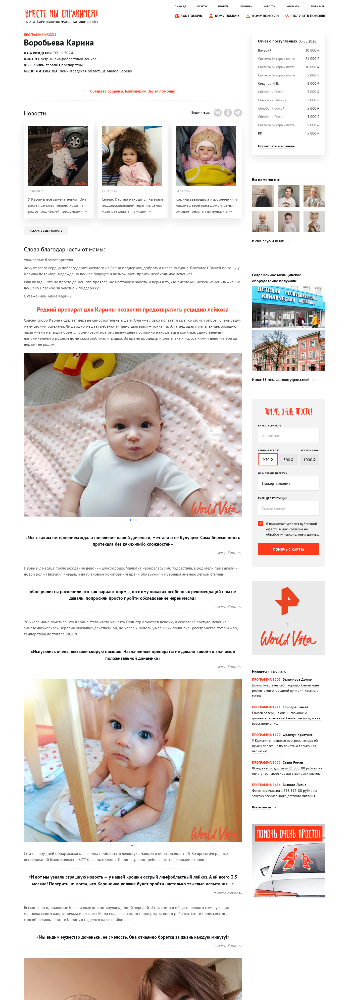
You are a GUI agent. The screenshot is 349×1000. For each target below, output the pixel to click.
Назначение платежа (272, 473)
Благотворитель (269, 425)
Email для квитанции (272, 498)
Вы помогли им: (266, 179)
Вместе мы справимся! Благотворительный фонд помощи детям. (61, 16)
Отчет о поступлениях (287, 41)
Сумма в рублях (269, 450)
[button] (130, 520)
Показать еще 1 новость (46, 230)
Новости (269, 671)
